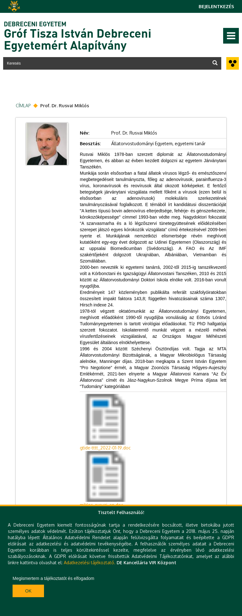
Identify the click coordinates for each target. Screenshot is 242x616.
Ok (28, 590)
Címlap (23, 105)
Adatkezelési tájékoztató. (89, 562)
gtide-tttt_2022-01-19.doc (105, 447)
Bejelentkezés (216, 6)
